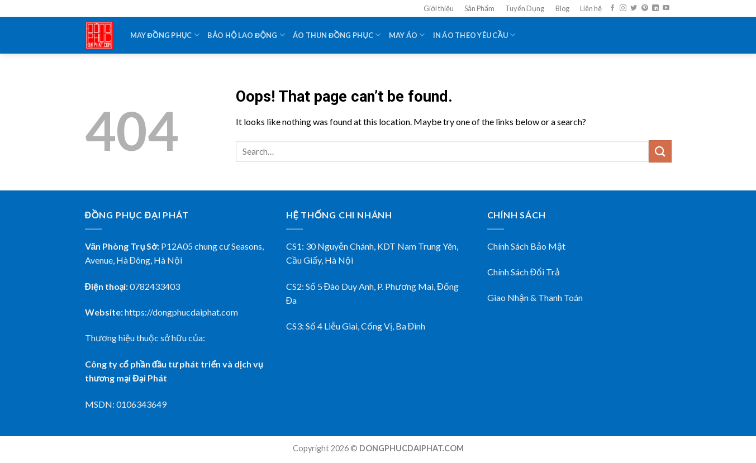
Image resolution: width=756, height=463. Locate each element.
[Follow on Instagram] (623, 8)
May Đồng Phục (165, 35)
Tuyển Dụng (524, 8)
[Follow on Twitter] (633, 8)
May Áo (407, 35)
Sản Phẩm (479, 8)
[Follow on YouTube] (666, 8)
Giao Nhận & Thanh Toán (535, 297)
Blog (562, 8)
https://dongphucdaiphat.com (181, 312)
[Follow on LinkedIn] (655, 8)
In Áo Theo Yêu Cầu (474, 35)
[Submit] (660, 151)
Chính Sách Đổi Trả (523, 271)
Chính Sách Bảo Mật (526, 246)
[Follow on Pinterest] (644, 8)
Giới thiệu (439, 8)
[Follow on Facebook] (612, 8)
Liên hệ (591, 8)
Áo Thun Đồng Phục (337, 35)
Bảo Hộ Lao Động (246, 35)
